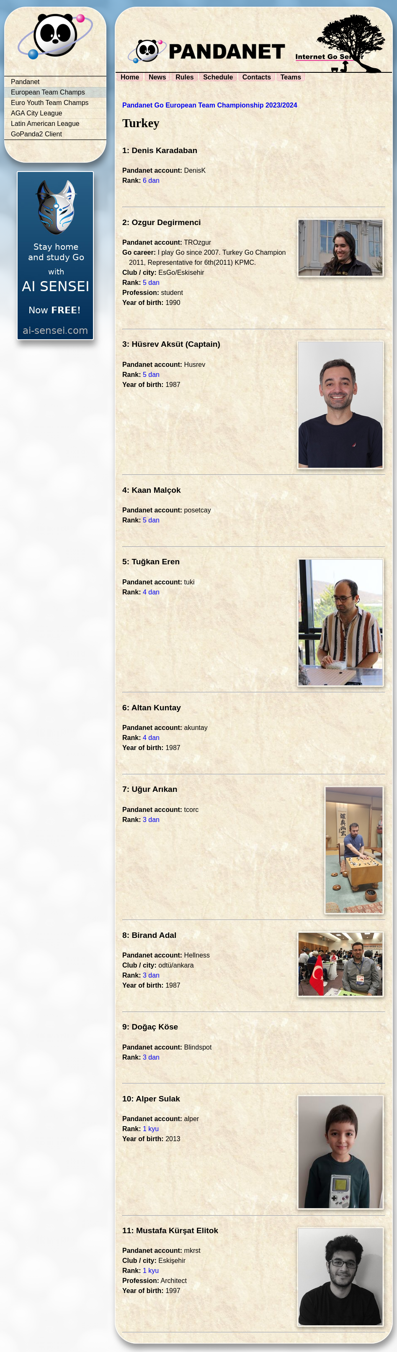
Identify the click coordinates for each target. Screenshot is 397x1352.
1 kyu (151, 1128)
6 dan (151, 180)
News (157, 77)
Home (130, 77)
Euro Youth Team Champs (50, 102)
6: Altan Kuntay (151, 707)
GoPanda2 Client (36, 134)
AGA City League (36, 113)
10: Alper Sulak (151, 1098)
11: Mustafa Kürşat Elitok (170, 1230)
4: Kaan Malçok (151, 490)
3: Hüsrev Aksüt (152, 344)
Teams (291, 77)
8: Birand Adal (149, 935)
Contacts (256, 77)
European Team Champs (48, 92)
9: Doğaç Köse (150, 1026)
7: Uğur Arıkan (150, 789)
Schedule (218, 77)
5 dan (151, 282)
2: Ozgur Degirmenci (161, 222)
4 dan (151, 592)
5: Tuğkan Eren (151, 561)
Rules (184, 77)
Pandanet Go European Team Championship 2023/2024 (209, 105)
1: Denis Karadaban (159, 150)
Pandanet (25, 81)
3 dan (151, 819)
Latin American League (45, 123)
